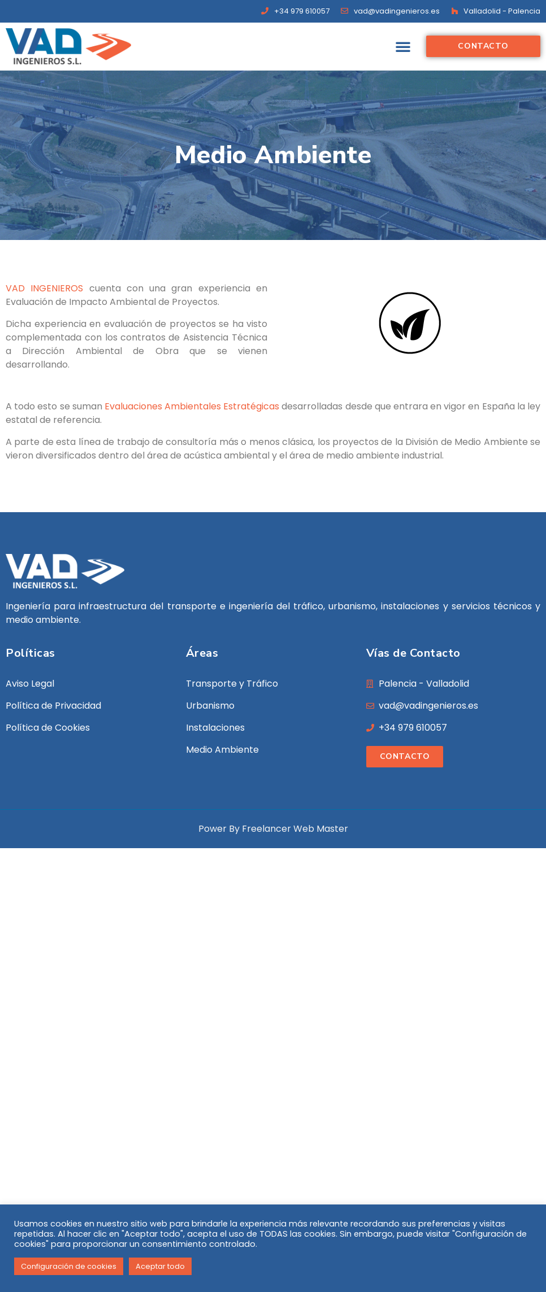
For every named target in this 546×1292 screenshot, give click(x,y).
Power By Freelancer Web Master (273, 828)
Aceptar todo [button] (160, 1266)
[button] (403, 46)
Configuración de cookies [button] (68, 1266)
